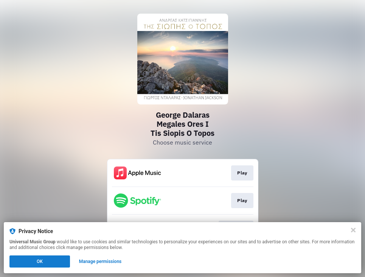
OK (40, 261)
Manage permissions (100, 261)
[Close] (353, 230)
